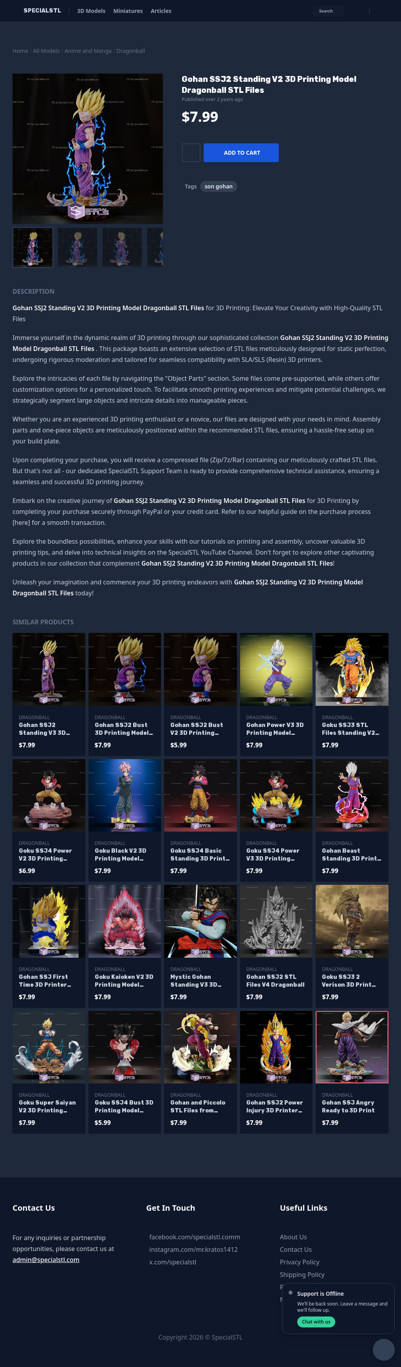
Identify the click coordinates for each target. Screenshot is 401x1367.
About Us (293, 1237)
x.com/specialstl (172, 1262)
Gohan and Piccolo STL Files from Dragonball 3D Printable (197, 1107)
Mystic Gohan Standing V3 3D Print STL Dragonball (193, 981)
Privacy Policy (300, 1262)
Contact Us (296, 1249)
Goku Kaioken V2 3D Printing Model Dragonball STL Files (124, 981)
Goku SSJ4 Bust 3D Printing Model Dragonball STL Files (124, 1107)
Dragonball (130, 50)
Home (20, 50)
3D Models (91, 10)
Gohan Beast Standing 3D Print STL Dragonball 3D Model (350, 855)
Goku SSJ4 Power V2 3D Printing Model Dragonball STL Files (45, 855)
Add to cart (242, 152)
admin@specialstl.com (46, 1259)
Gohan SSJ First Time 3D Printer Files (43, 981)
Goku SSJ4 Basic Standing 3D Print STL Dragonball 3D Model (198, 855)
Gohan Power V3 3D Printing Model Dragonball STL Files (275, 729)
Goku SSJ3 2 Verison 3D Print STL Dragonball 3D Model (350, 981)
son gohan (219, 186)
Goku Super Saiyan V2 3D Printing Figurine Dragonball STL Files (47, 1107)
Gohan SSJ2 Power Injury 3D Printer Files (274, 1107)
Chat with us (316, 1321)
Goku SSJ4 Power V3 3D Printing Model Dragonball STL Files (273, 855)
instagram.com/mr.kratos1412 (193, 1249)
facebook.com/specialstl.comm (194, 1237)
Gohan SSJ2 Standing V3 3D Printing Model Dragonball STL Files (42, 729)
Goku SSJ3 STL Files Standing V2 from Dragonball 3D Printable (351, 729)
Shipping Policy (302, 1274)
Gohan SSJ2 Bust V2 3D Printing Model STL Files (196, 729)
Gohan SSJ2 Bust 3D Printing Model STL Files (122, 729)
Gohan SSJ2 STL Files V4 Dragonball (275, 981)
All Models (46, 50)
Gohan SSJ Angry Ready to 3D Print (348, 1106)
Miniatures (128, 10)
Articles (161, 10)
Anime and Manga (88, 50)
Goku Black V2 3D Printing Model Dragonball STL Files (120, 855)
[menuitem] (33, 247)
